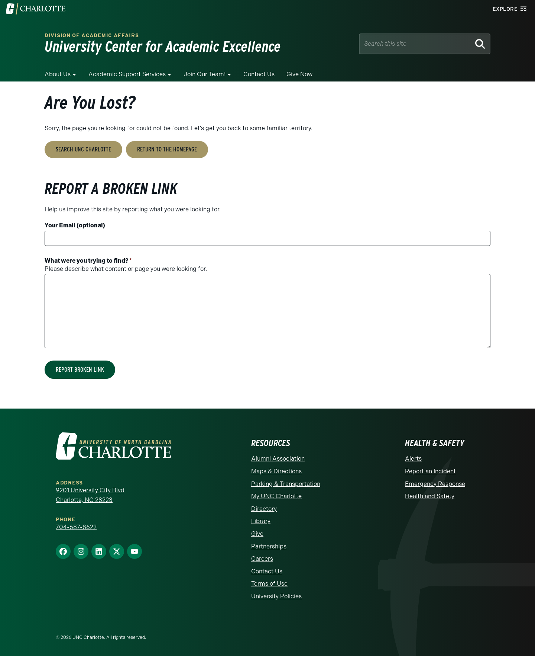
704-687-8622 (76, 527)
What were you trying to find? (88, 260)
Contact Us (259, 74)
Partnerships (268, 546)
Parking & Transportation (285, 483)
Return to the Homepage (167, 149)
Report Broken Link (80, 369)
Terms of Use (269, 583)
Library (260, 521)
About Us (58, 74)
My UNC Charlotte (276, 496)
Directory (264, 508)
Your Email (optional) (75, 225)
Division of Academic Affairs (92, 35)
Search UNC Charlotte (83, 149)
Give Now (299, 74)
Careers (262, 558)
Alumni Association (278, 458)
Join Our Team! (205, 74)
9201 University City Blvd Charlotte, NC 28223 (90, 495)
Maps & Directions (276, 471)
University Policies (276, 596)
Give (257, 533)
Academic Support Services (127, 74)
